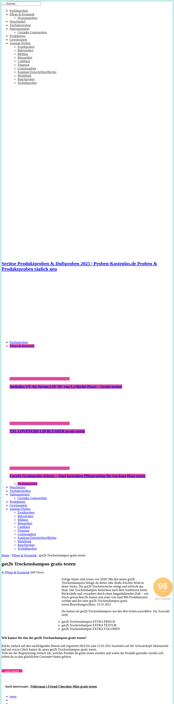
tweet (13, 696)
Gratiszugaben (27, 68)
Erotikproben (26, 46)
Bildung (23, 54)
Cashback (24, 61)
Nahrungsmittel (20, 28)
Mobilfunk (24, 75)
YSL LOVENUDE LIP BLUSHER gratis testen (47, 431)
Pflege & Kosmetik (22, 14)
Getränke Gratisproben (32, 32)
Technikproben (27, 82)
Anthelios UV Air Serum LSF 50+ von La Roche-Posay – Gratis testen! (66, 386)
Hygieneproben (27, 18)
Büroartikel (25, 57)
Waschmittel (18, 21)
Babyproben (25, 50)
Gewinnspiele (18, 39)
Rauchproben (26, 79)
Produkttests (17, 36)
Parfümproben (19, 10)
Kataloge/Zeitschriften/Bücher (37, 72)
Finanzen (23, 64)
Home (5, 555)
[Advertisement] (87, 309)
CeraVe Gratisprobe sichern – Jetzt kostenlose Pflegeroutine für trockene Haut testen (77, 476)
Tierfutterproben (20, 25)
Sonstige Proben (20, 43)
